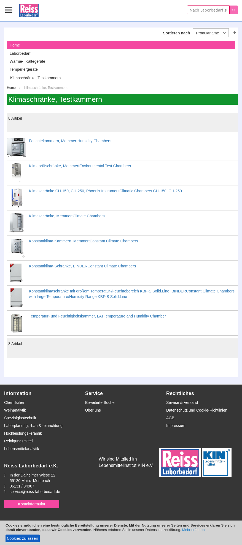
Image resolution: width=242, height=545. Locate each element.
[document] (121, 532)
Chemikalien (14, 402)
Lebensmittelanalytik (21, 449)
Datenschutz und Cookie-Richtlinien (196, 410)
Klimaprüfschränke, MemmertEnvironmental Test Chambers (80, 166)
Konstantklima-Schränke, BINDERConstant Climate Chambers (82, 266)
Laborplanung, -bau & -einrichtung (33, 425)
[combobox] (208, 10)
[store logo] (29, 9)
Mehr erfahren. (194, 530)
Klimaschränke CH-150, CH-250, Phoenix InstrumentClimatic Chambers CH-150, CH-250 (105, 191)
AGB (170, 418)
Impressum (175, 425)
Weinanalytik (15, 410)
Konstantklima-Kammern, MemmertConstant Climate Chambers (83, 241)
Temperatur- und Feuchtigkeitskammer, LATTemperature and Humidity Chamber (97, 316)
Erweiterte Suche (100, 402)
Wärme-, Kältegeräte (27, 61)
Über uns (93, 410)
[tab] (121, 45)
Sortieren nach (176, 33)
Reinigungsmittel (18, 441)
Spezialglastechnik (20, 418)
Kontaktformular (31, 504)
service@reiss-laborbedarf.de (35, 491)
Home (12, 88)
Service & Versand (182, 402)
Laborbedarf (20, 53)
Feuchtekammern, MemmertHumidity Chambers (70, 141)
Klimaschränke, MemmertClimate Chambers (67, 216)
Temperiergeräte (24, 69)
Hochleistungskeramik (23, 433)
